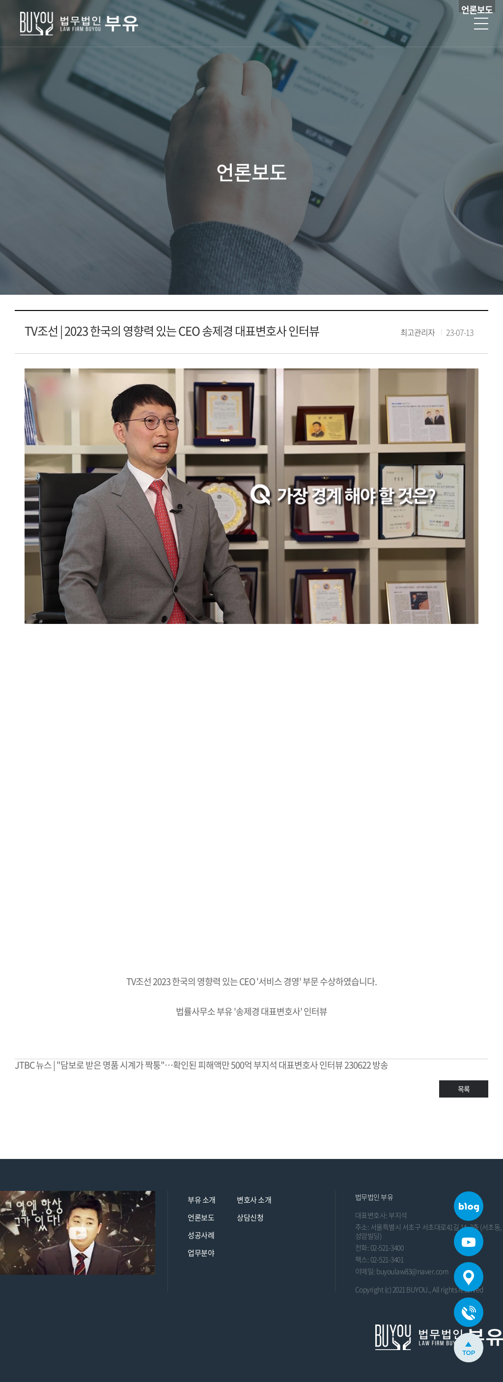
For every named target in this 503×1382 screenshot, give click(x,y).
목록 (464, 1089)
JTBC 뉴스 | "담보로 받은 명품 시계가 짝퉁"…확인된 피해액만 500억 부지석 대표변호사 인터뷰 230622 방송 (201, 1065)
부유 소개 (202, 1199)
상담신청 (250, 1217)
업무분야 (201, 1252)
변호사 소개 (254, 1199)
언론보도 (201, 1217)
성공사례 (201, 1235)
